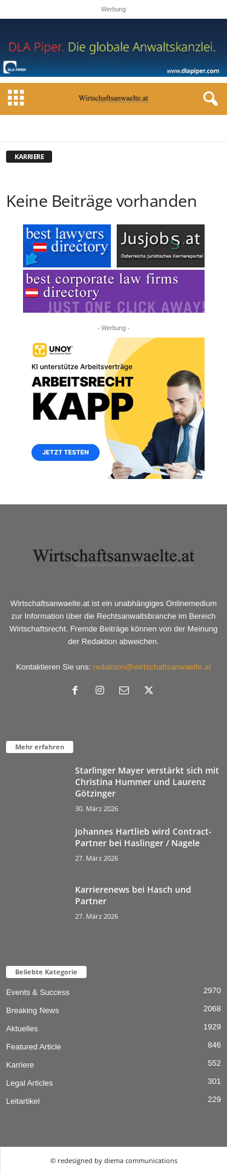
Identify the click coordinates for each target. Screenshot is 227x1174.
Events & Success (38, 992)
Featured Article (33, 1046)
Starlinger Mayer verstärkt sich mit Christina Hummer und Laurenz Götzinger (147, 782)
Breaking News (32, 1010)
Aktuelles (22, 1028)
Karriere (20, 1064)
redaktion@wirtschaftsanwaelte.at (152, 666)
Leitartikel (23, 1101)
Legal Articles (29, 1083)
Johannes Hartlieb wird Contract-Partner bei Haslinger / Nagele (143, 837)
